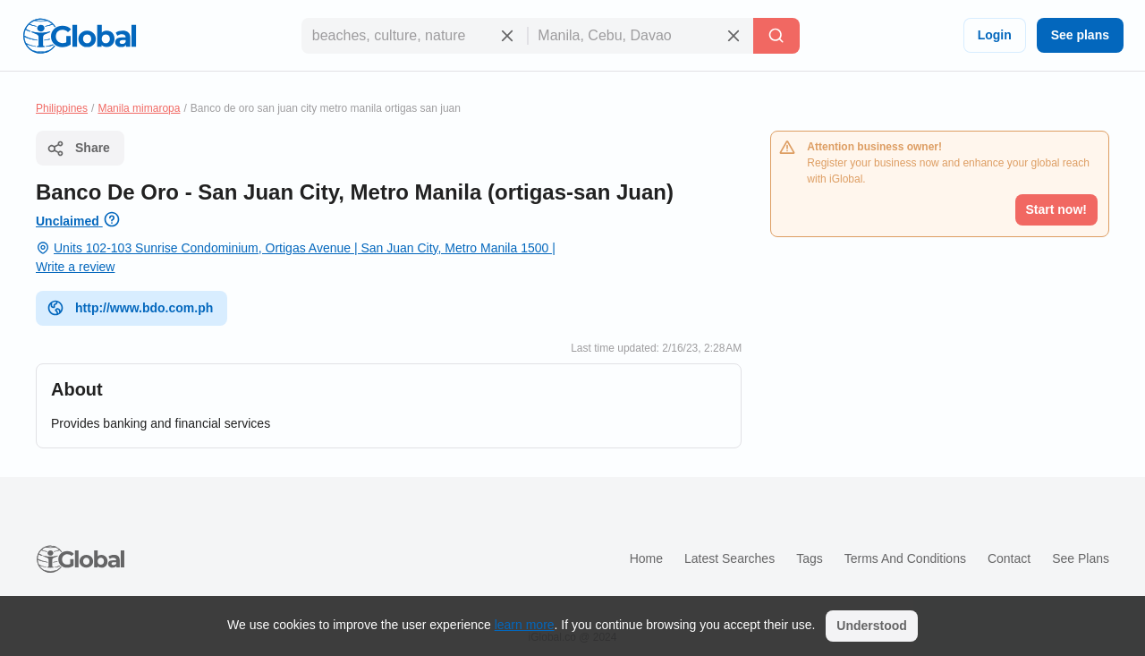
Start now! (1056, 209)
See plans (1080, 35)
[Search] (776, 36)
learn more (525, 625)
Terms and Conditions (905, 558)
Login (995, 35)
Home (646, 558)
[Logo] (79, 36)
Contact (1009, 558)
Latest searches (729, 558)
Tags (809, 558)
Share (78, 149)
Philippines (62, 108)
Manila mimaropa (139, 108)
